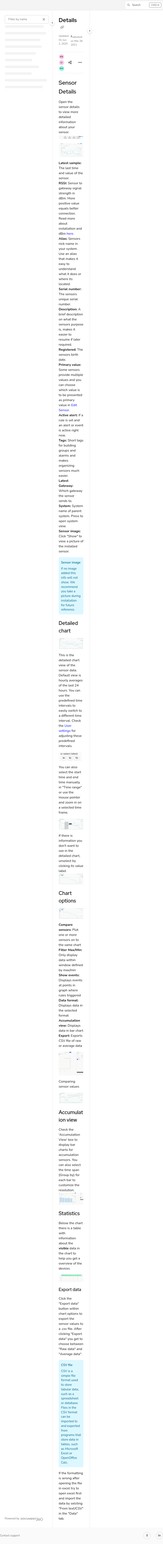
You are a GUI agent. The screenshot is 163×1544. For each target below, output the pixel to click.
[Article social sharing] (70, 62)
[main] (71, 768)
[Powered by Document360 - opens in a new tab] (24, 1519)
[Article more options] (80, 62)
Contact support (10, 1535)
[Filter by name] (26, 19)
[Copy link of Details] (62, 27)
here (70, 233)
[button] (144, 5)
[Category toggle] (52, 22)
